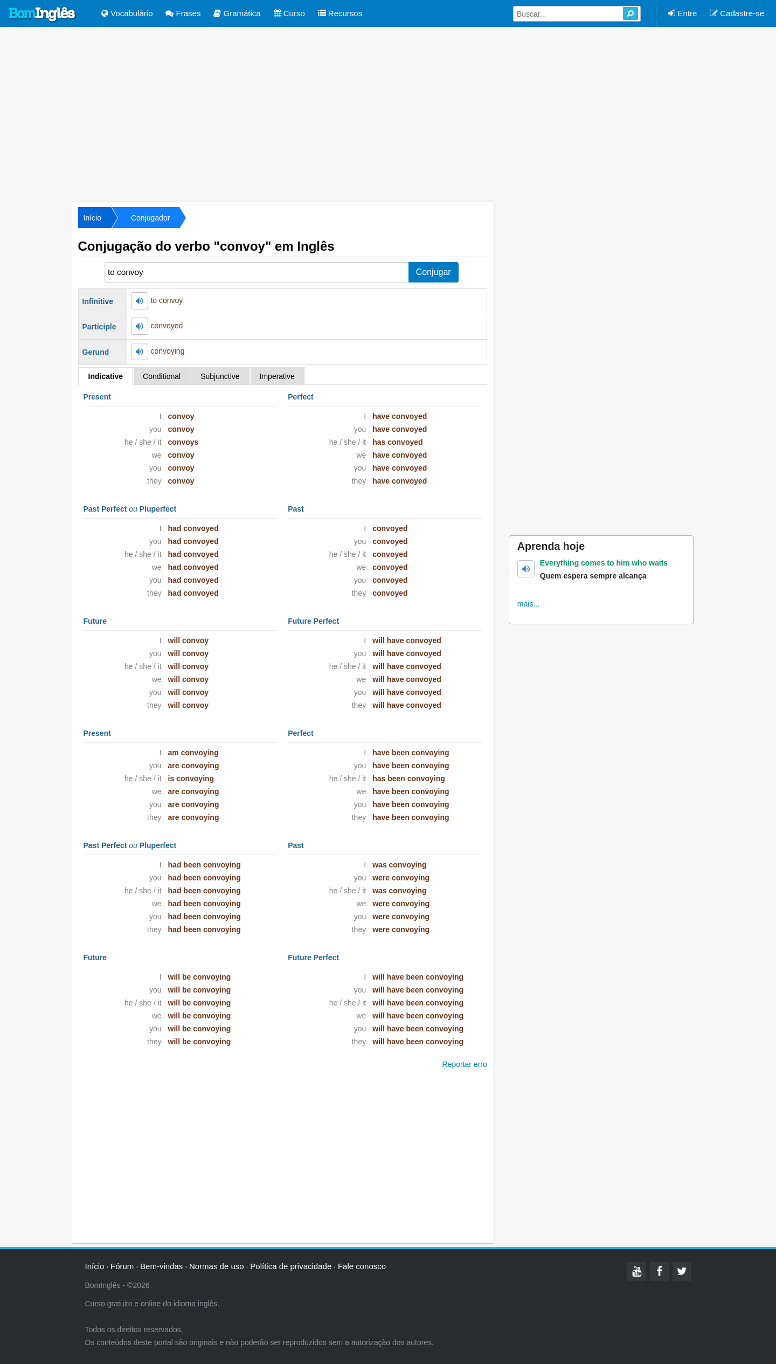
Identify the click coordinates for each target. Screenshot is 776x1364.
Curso (289, 13)
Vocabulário (127, 13)
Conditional (162, 376)
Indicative (105, 376)
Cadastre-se (737, 13)
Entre (682, 13)
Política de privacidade (290, 1266)
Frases (182, 13)
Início (92, 217)
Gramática (236, 13)
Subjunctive (219, 376)
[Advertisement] (388, 113)
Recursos (340, 13)
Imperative (277, 376)
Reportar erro (464, 1064)
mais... (528, 604)
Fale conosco (362, 1266)
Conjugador (150, 217)
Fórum (122, 1266)
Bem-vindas (161, 1266)
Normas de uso (216, 1266)
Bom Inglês (42, 14)
